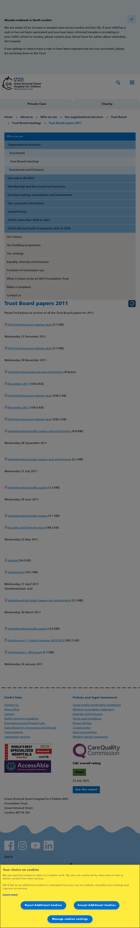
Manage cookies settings (70, 919)
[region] (70, 896)
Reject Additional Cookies (43, 905)
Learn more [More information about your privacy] (10, 894)
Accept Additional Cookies (97, 905)
